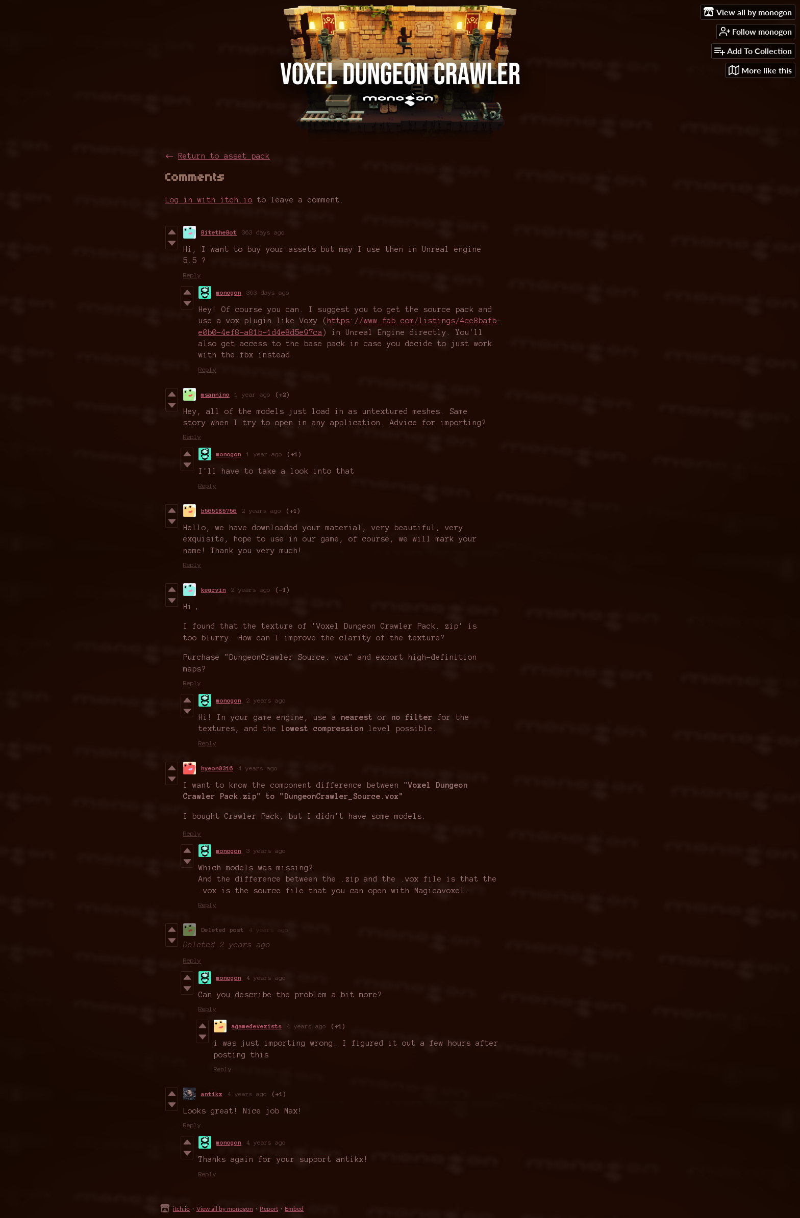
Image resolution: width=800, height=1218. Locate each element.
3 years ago (266, 850)
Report (269, 1208)
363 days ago (263, 232)
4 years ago (258, 768)
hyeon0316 (217, 768)
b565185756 (219, 510)
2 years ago (261, 510)
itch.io (181, 1208)
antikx (211, 1094)
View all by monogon (224, 1208)
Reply (192, 275)
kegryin (213, 589)
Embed (294, 1208)
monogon (228, 292)
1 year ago (252, 394)
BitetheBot (219, 232)
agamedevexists (257, 1026)
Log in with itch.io (209, 200)
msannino (215, 394)
